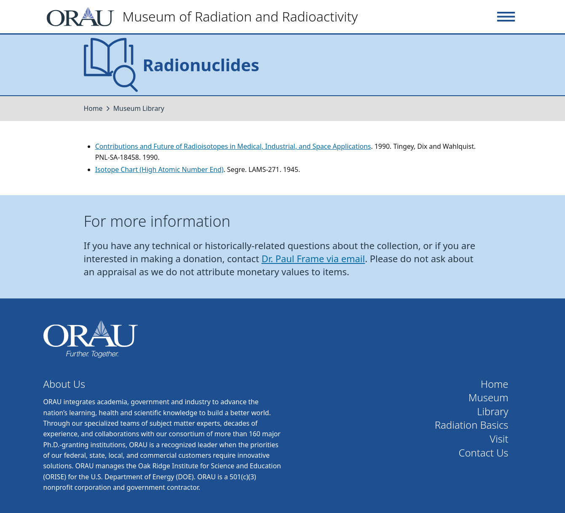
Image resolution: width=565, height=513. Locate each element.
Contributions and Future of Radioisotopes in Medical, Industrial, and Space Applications (233, 146)
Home (93, 108)
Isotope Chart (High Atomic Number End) (159, 169)
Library (492, 412)
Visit (499, 439)
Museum (489, 398)
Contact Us (484, 453)
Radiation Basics (472, 425)
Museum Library (138, 108)
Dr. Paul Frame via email (313, 258)
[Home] (206, 16)
